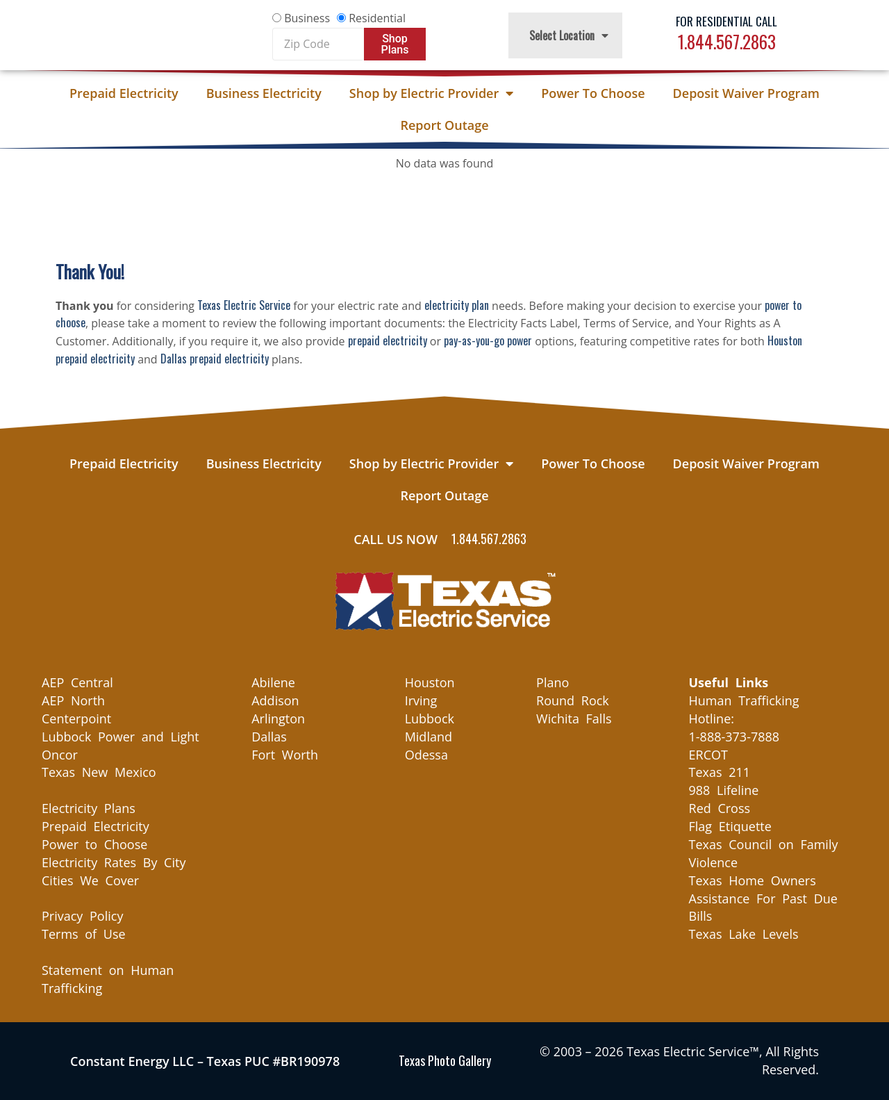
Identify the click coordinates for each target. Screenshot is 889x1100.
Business (307, 18)
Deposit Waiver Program (746, 93)
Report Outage (444, 125)
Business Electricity (264, 93)
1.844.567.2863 (727, 41)
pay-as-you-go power (488, 340)
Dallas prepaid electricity (214, 358)
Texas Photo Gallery (445, 1060)
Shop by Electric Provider (431, 93)
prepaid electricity (387, 340)
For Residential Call (726, 21)
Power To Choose (593, 93)
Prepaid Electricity (123, 93)
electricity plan (456, 305)
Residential (377, 18)
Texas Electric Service (243, 305)
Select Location (568, 35)
